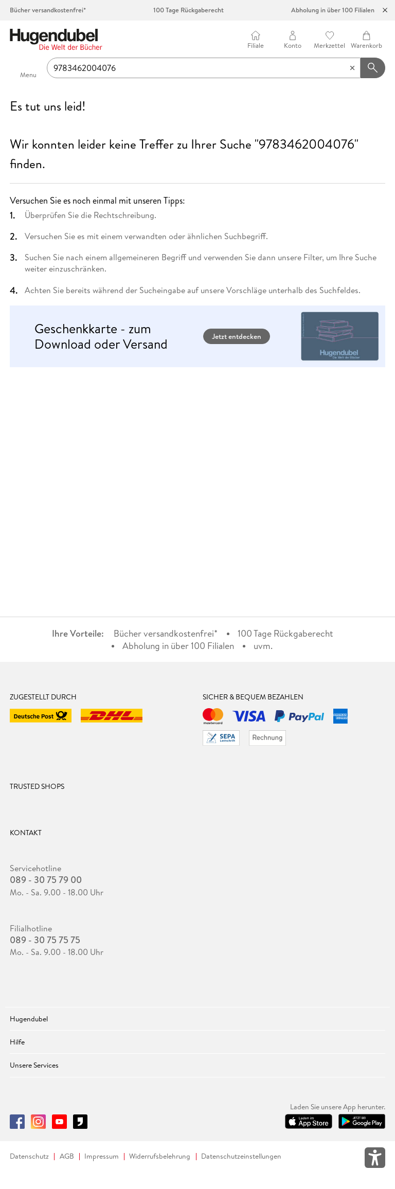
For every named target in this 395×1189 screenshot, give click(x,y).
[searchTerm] (204, 68)
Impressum (101, 1156)
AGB (67, 1156)
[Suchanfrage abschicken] (373, 68)
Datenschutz (29, 1156)
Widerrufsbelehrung (159, 1156)
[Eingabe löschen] (352, 68)
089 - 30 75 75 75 (45, 940)
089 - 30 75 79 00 (46, 880)
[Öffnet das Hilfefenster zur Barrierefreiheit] (375, 1159)
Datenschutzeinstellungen (241, 1156)
